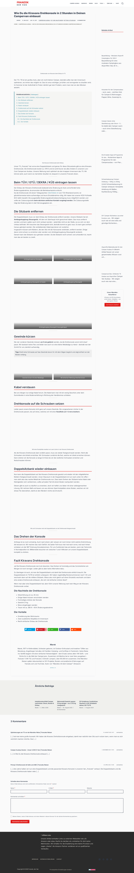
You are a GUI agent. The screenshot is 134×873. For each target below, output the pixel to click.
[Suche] (122, 3)
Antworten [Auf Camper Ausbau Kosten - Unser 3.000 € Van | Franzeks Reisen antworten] (119, 750)
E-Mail (51, 788)
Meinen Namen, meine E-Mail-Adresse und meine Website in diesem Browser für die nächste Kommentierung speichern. (45, 816)
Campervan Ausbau (44, 20)
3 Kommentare (81, 20)
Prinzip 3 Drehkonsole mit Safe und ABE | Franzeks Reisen (30, 765)
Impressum (35, 859)
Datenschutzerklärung (47, 859)
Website (89, 788)
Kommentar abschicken (20, 821)
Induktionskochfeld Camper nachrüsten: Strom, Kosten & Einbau (44, 703)
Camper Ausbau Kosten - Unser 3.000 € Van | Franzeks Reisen (31, 750)
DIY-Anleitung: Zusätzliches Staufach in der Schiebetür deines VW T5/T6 (88, 703)
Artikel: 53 (53, 667)
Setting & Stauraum (69, 20)
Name (13, 788)
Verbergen (34, 94)
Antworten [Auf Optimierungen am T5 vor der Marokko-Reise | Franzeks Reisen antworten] (119, 732)
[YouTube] (99, 859)
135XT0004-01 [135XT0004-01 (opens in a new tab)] (53, 193)
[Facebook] (111, 859)
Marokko (84, 3)
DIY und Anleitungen (57, 20)
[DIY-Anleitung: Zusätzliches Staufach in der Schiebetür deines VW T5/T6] (89, 694)
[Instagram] (107, 859)
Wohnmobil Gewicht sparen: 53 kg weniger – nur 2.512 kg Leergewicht (66, 703)
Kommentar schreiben (18, 797)
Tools (102, 3)
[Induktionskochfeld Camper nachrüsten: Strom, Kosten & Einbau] (45, 694)
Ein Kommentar (61, 709)
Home (16, 24)
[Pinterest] (103, 859)
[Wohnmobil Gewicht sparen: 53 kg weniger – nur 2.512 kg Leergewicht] (67, 694)
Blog (96, 3)
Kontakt (59, 859)
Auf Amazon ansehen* (112, 310)
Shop (117, 3)
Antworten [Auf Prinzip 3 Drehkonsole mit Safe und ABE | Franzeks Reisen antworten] (119, 765)
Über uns (110, 3)
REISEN (91, 3)
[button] (30, 629)
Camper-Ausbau (74, 3)
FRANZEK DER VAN (23, 3)
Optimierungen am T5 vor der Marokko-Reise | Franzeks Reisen (31, 732)
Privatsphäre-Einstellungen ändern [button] (62, 869)
